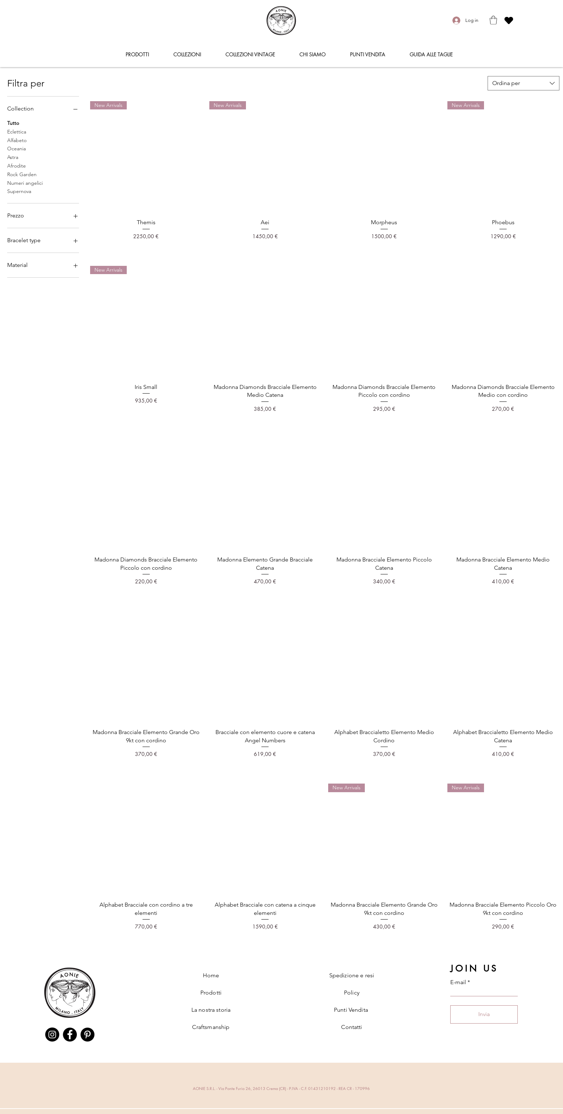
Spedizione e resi (351, 975)
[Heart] (508, 20)
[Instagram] (52, 1035)
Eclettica (16, 131)
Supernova (19, 190)
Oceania (16, 148)
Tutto (13, 122)
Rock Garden (22, 174)
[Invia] (484, 1014)
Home (211, 975)
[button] (493, 20)
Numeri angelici (25, 182)
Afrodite (16, 165)
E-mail (458, 982)
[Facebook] (70, 1035)
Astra (12, 156)
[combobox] (523, 83)
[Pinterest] (87, 1035)
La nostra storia (211, 1009)
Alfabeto (17, 140)
